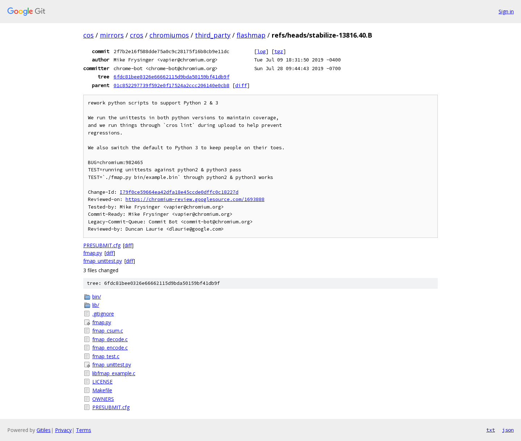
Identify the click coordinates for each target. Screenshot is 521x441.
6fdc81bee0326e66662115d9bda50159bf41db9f (171, 76)
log (261, 51)
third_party (212, 35)
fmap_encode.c (110, 347)
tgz (278, 51)
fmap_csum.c (107, 330)
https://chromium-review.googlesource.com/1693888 (195, 199)
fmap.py (92, 252)
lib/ (95, 304)
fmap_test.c (105, 356)
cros (136, 35)
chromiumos (169, 35)
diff (241, 85)
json (508, 430)
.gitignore (103, 313)
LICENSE (102, 381)
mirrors (112, 35)
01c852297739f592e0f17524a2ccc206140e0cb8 (171, 85)
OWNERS (103, 398)
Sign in (506, 11)
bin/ (96, 296)
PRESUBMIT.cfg (101, 245)
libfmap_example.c (113, 373)
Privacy (63, 430)
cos (88, 35)
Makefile (102, 390)
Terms (83, 430)
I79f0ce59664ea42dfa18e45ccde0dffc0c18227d (179, 192)
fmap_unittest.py (102, 260)
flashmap (251, 35)
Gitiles (44, 430)
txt (490, 430)
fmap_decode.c (110, 339)
